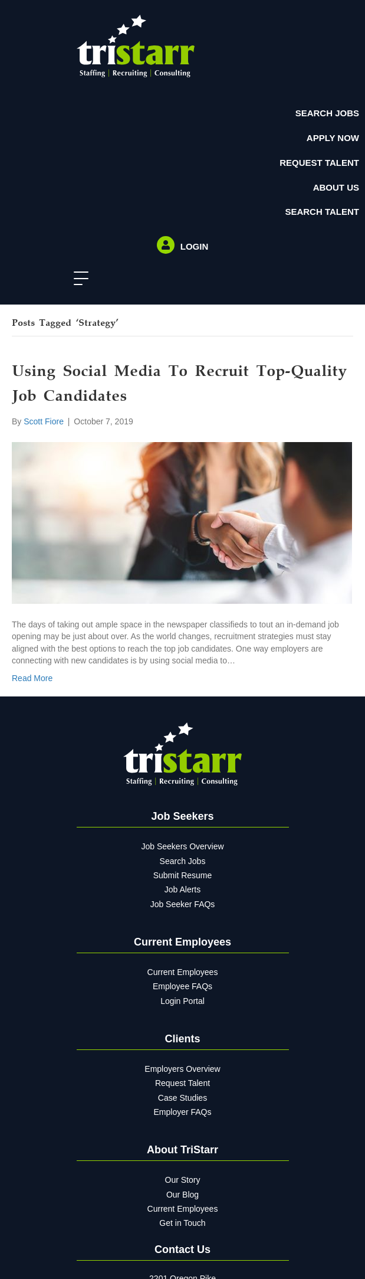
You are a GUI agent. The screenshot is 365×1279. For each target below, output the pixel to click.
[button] (78, 279)
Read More (32, 678)
